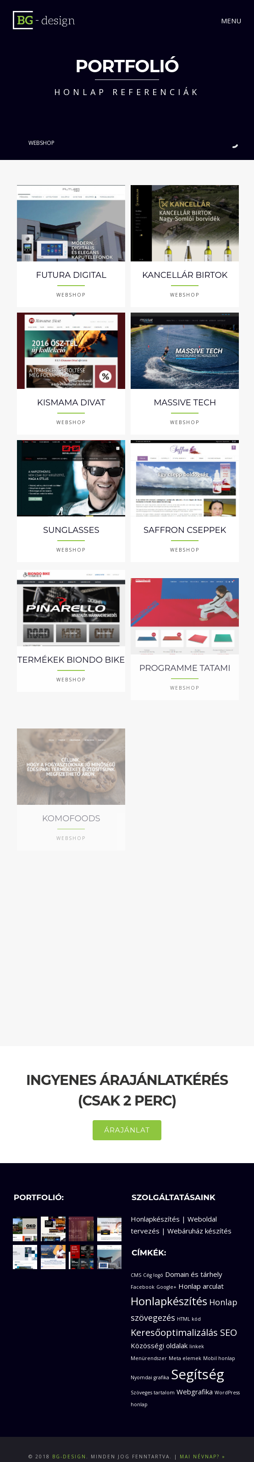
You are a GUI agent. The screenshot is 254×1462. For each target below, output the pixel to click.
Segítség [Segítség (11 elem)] (197, 1359)
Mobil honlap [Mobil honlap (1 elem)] (219, 1343)
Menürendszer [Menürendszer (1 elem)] (149, 1343)
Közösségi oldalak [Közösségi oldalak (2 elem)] (159, 1330)
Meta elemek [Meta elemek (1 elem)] (185, 1343)
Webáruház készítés (199, 1216)
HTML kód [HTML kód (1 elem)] (189, 1304)
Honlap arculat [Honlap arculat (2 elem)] (201, 1271)
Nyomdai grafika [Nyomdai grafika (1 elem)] (150, 1363)
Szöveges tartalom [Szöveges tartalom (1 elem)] (153, 1378)
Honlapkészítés (155, 1204)
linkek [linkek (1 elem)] (196, 1332)
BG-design (69, 1442)
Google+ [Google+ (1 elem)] (166, 1272)
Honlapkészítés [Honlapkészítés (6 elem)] (169, 1286)
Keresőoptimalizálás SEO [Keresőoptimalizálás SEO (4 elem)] (184, 1317)
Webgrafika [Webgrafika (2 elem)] (195, 1377)
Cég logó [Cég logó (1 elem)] (153, 1260)
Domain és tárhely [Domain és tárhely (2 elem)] (193, 1259)
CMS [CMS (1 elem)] (136, 1260)
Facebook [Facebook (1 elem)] (143, 1272)
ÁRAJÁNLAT (127, 1115)
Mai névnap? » (203, 1442)
